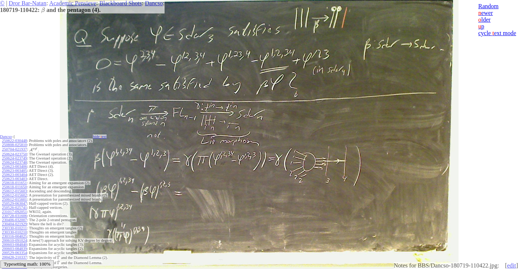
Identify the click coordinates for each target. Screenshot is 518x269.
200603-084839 (14, 249)
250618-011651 (14, 183)
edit (511, 265)
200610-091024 (14, 240)
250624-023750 (14, 154)
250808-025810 (14, 145)
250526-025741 (14, 207)
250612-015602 (14, 195)
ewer (485, 13)
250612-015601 (14, 199)
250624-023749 (14, 158)
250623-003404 (14, 175)
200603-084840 (14, 244)
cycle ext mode (497, 33)
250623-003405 (14, 170)
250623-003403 (14, 179)
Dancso (154, 3)
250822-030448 (14, 141)
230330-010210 (14, 232)
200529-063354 (14, 253)
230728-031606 (14, 216)
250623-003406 (14, 166)
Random (488, 6)
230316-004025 (14, 236)
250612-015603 (14, 191)
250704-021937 (14, 149)
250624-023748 (14, 162)
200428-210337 (14, 257)
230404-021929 (14, 224)
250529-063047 (14, 203)
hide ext (100, 136)
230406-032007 (14, 220)
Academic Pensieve (72, 3)
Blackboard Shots (120, 3)
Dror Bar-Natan (27, 3)
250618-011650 (14, 187)
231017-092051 (14, 212)
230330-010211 (14, 228)
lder (484, 19)
